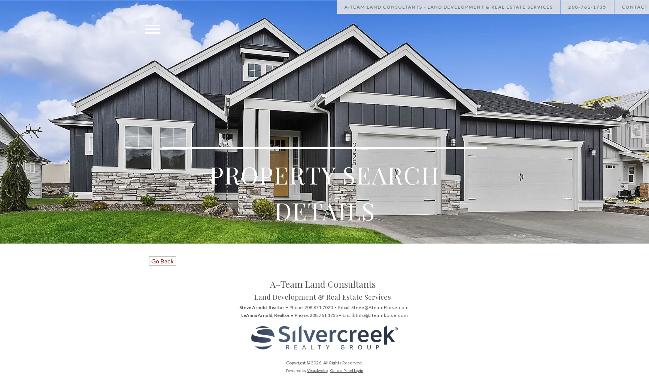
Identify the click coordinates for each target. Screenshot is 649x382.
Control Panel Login (346, 370)
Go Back (162, 261)
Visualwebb (317, 370)
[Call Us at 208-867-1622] (606, 7)
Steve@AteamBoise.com (380, 307)
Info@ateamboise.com (382, 315)
